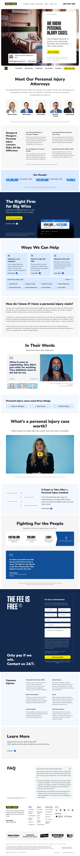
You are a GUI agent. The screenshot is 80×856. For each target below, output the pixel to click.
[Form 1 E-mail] (58, 620)
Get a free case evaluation (14, 218)
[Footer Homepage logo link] (15, 807)
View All (67, 279)
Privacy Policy (57, 852)
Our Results (26, 4)
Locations (32, 4)
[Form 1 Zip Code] (64, 615)
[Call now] (69, 4)
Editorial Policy (47, 822)
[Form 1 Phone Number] (51, 615)
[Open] (56, 4)
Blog (38, 815)
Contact (51, 4)
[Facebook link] (60, 810)
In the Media (39, 821)
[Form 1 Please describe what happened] (58, 632)
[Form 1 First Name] (51, 610)
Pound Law (48, 814)
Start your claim (69, 68)
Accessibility (49, 809)
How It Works (30, 818)
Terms (63, 651)
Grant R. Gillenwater (16, 797)
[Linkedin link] (72, 810)
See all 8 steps (45, 508)
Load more (10, 751)
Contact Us (31, 824)
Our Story (40, 809)
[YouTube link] (64, 810)
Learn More (12, 273)
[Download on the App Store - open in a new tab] (59, 816)
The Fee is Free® (40, 812)
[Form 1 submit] (58, 657)
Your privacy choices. (67, 848)
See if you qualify (53, 52)
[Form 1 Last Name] (64, 610)
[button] (42, 234)
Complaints (48, 811)
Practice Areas (40, 4)
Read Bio (11, 576)
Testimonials (40, 824)
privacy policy (55, 653)
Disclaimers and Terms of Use (68, 852)
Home (48, 14)
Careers (30, 822)
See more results (12, 224)
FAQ (38, 818)
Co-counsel (48, 819)
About (47, 4)
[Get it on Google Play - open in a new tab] (68, 816)
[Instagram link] (68, 810)
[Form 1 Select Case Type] (58, 625)
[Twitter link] (56, 810)
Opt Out (47, 816)
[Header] (11, 4)
